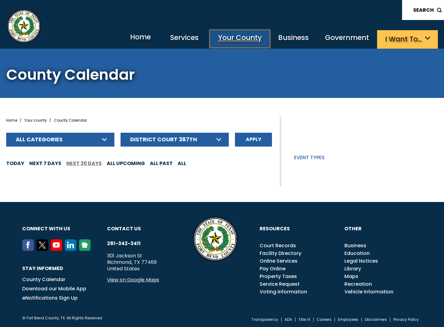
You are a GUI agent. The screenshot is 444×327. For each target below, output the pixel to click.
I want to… (404, 39)
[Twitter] (43, 248)
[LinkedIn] (72, 248)
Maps (351, 275)
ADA (288, 319)
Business (289, 39)
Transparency (265, 319)
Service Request (280, 283)
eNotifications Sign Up (50, 297)
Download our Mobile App (54, 288)
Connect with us (46, 228)
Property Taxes (278, 275)
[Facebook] (29, 248)
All (182, 162)
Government (345, 39)
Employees (348, 319)
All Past (161, 162)
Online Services (279, 260)
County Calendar (43, 278)
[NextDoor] (86, 248)
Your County (234, 39)
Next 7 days (45, 162)
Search (423, 10)
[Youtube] (58, 248)
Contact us (124, 228)
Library (352, 268)
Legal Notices (361, 260)
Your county (35, 120)
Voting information (283, 291)
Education (357, 252)
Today (15, 162)
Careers (324, 319)
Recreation (358, 283)
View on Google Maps (133, 279)
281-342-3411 (124, 243)
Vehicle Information (368, 291)
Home (130, 38)
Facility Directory (280, 252)
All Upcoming (126, 162)
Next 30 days (84, 162)
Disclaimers (376, 319)
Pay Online (273, 268)
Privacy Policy (406, 319)
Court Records (278, 244)
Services (177, 39)
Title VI (304, 319)
